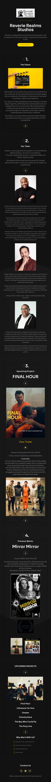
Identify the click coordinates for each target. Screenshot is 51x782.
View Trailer (25, 441)
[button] (25, 44)
